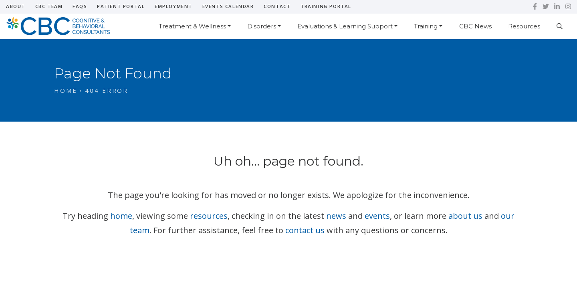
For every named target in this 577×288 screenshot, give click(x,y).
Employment (173, 6)
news (336, 215)
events (377, 215)
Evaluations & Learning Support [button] (345, 26)
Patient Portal (121, 6)
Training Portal (326, 6)
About (15, 6)
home (121, 215)
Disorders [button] (261, 26)
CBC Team (49, 6)
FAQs (80, 6)
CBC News (475, 26)
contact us (305, 230)
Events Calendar (228, 6)
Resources (524, 26)
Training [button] (426, 26)
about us (465, 215)
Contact (277, 6)
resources (209, 215)
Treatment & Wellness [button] (192, 26)
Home (65, 90)
